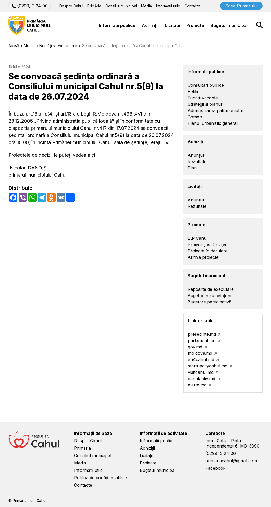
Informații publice (117, 25)
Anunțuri (196, 155)
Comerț (195, 116)
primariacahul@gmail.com (231, 460)
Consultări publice (206, 85)
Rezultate (197, 161)
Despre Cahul (71, 6)
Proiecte (195, 25)
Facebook (215, 468)
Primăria (94, 6)
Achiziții (150, 25)
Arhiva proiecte (203, 257)
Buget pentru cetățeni (209, 295)
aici (92, 155)
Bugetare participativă (209, 302)
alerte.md (197, 385)
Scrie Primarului (241, 5)
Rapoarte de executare (211, 289)
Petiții (193, 91)
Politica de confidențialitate (100, 477)
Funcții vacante (203, 97)
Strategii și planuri (205, 104)
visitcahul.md (201, 372)
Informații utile (168, 6)
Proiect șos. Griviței (207, 244)
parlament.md (201, 340)
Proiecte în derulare (208, 251)
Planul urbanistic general (213, 123)
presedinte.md (202, 334)
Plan (192, 167)
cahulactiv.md (201, 378)
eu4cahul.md (201, 359)
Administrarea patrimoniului (215, 110)
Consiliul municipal (121, 6)
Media (146, 6)
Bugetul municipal (229, 25)
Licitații (172, 25)
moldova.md (200, 353)
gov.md (195, 346)
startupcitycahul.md (207, 365)
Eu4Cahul (197, 238)
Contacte (192, 6)
